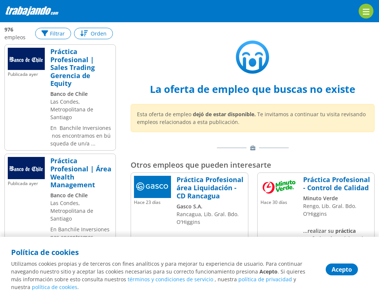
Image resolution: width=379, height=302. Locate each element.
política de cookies (54, 287)
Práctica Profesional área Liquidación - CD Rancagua (210, 188)
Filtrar (53, 33)
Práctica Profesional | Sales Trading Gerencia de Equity (72, 68)
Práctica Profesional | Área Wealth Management (80, 173)
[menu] (366, 11)
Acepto (342, 269)
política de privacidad (265, 279)
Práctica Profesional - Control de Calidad (336, 184)
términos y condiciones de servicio (170, 279)
